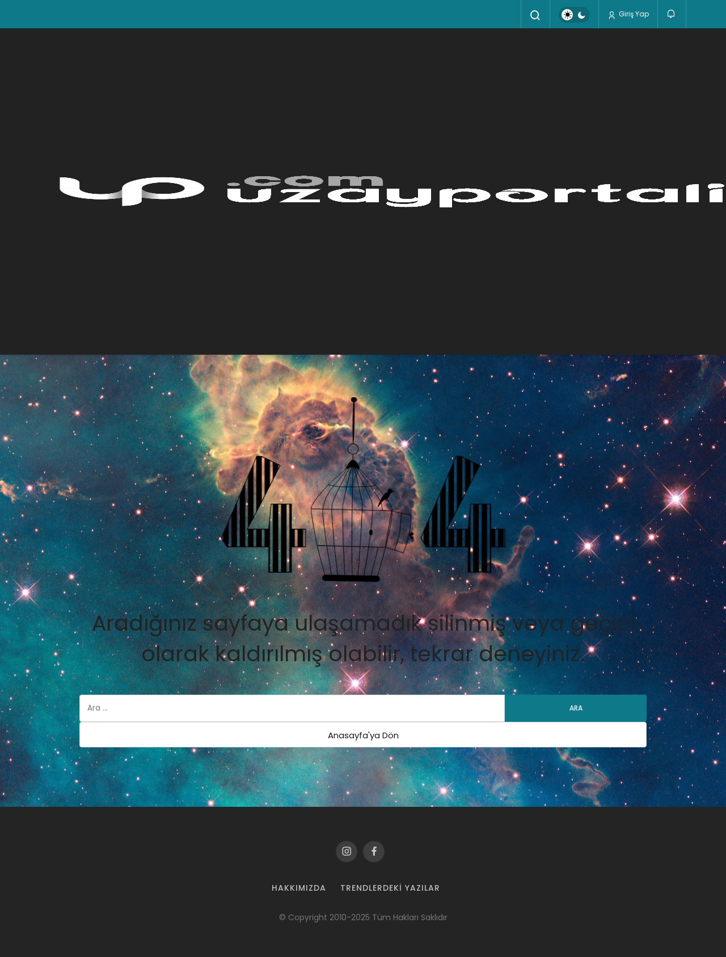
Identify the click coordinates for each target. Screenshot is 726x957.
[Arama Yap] (535, 15)
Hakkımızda (299, 888)
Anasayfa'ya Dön (363, 735)
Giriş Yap (628, 14)
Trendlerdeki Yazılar (390, 888)
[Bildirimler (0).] (672, 14)
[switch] (574, 15)
